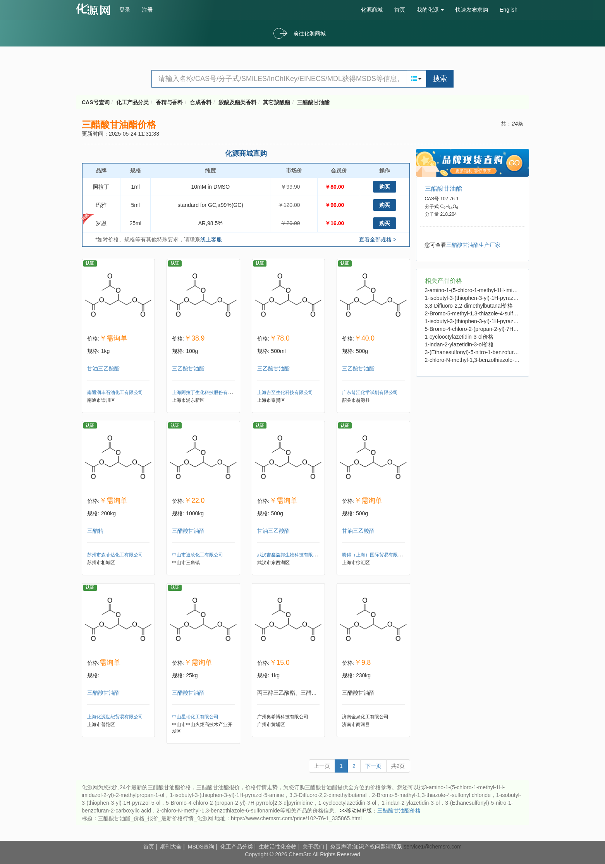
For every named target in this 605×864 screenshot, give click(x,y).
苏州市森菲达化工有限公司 (115, 555)
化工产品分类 (132, 102)
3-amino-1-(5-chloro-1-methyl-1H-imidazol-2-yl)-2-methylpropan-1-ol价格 (512, 290)
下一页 (373, 766)
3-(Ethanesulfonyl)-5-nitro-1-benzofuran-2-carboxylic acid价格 (499, 352)
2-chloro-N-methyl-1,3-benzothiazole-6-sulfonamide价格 (492, 360)
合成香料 (200, 102)
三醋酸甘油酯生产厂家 (473, 245)
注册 (147, 10)
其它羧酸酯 (276, 102)
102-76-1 (449, 198)
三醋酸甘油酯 (313, 102)
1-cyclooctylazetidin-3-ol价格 (459, 337)
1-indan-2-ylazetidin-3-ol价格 (459, 344)
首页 (399, 10)
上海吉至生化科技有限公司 (285, 392)
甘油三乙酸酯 (103, 368)
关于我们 (313, 846)
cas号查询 (94, 9)
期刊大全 (171, 846)
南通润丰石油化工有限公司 (115, 392)
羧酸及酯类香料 (237, 102)
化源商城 (372, 10)
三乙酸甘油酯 (188, 368)
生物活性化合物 (278, 846)
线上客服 (211, 239)
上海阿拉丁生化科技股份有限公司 (207, 392)
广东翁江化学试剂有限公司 (370, 392)
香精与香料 (169, 102)
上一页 (322, 766)
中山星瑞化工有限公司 (195, 716)
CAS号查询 (96, 102)
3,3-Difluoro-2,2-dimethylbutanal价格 (469, 306)
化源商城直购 (246, 153)
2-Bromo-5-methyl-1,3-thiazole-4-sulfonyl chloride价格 (490, 313)
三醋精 (95, 531)
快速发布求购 (471, 10)
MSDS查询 (201, 846)
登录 (124, 10)
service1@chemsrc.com (433, 846)
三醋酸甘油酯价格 (399, 810)
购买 (384, 187)
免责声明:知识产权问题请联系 (367, 846)
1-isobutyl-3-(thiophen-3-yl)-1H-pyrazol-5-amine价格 (487, 298)
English (508, 10)
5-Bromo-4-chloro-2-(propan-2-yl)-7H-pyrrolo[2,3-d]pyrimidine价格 (504, 329)
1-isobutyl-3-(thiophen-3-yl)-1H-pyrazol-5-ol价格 (482, 321)
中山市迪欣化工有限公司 (197, 555)
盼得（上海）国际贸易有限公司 (374, 555)
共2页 (398, 766)
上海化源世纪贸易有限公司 (115, 716)
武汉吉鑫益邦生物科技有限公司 (289, 555)
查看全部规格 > (377, 239)
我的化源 (430, 10)
